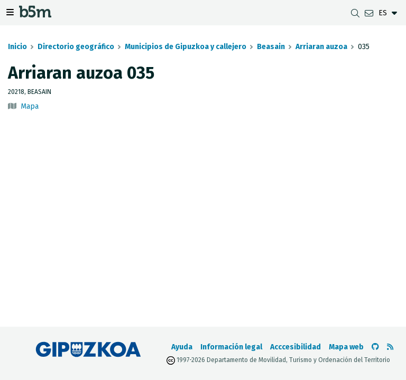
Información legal (231, 347)
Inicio (17, 46)
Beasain (271, 46)
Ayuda (181, 347)
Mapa (30, 106)
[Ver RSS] (390, 347)
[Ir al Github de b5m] (375, 347)
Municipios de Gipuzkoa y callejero (185, 46)
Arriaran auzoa (321, 46)
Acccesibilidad (295, 347)
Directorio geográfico (76, 46)
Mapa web (346, 347)
